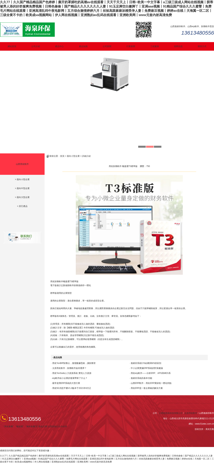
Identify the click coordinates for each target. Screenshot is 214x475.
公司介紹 (35, 46)
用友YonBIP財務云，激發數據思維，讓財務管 (74, 363)
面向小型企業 (23, 179)
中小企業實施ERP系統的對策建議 (147, 368)
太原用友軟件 (190, 413)
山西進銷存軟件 (177, 26)
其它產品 (23, 206)
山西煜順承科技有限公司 (171, 413)
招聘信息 (178, 46)
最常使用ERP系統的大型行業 (66, 383)
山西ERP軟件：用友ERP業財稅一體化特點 (151, 383)
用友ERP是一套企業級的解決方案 (147, 388)
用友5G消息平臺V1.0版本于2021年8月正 (71, 388)
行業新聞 (130, 46)
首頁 (62, 156)
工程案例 (154, 46)
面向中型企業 (23, 188)
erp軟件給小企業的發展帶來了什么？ (69, 378)
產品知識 (83, 46)
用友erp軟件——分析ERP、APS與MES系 (151, 373)
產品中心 (59, 46)
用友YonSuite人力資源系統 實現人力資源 (71, 373)
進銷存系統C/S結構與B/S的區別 (146, 363)
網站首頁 (12, 46)
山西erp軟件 (193, 26)
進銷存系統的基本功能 (141, 378)
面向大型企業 (23, 197)
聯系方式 (202, 46)
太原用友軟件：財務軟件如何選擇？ (69, 368)
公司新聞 (107, 46)
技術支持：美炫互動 (204, 429)
